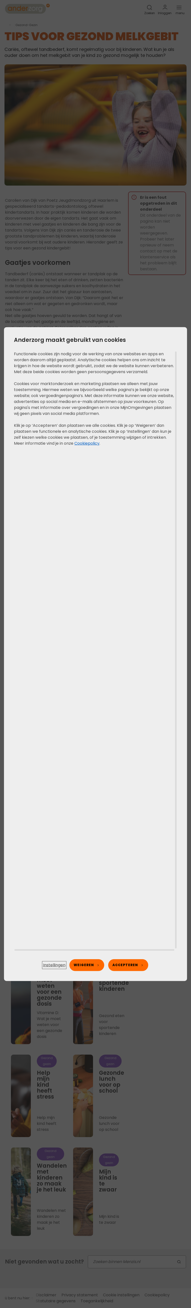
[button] (54, 965)
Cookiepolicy (86, 443)
